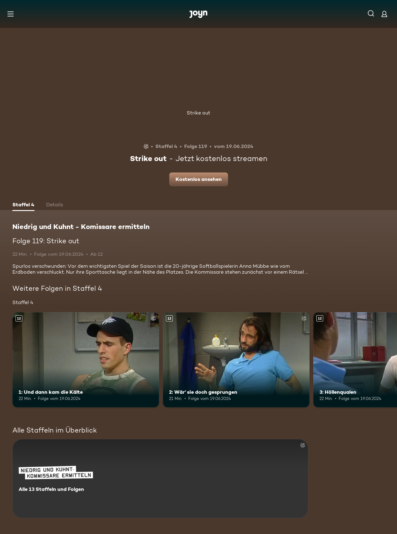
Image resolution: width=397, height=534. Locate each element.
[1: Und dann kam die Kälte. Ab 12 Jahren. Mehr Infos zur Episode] (85, 359)
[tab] (23, 205)
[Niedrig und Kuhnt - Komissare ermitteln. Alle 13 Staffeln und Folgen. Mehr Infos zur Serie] (160, 478)
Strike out (198, 113)
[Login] (384, 13)
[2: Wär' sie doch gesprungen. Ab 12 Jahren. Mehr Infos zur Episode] (236, 359)
